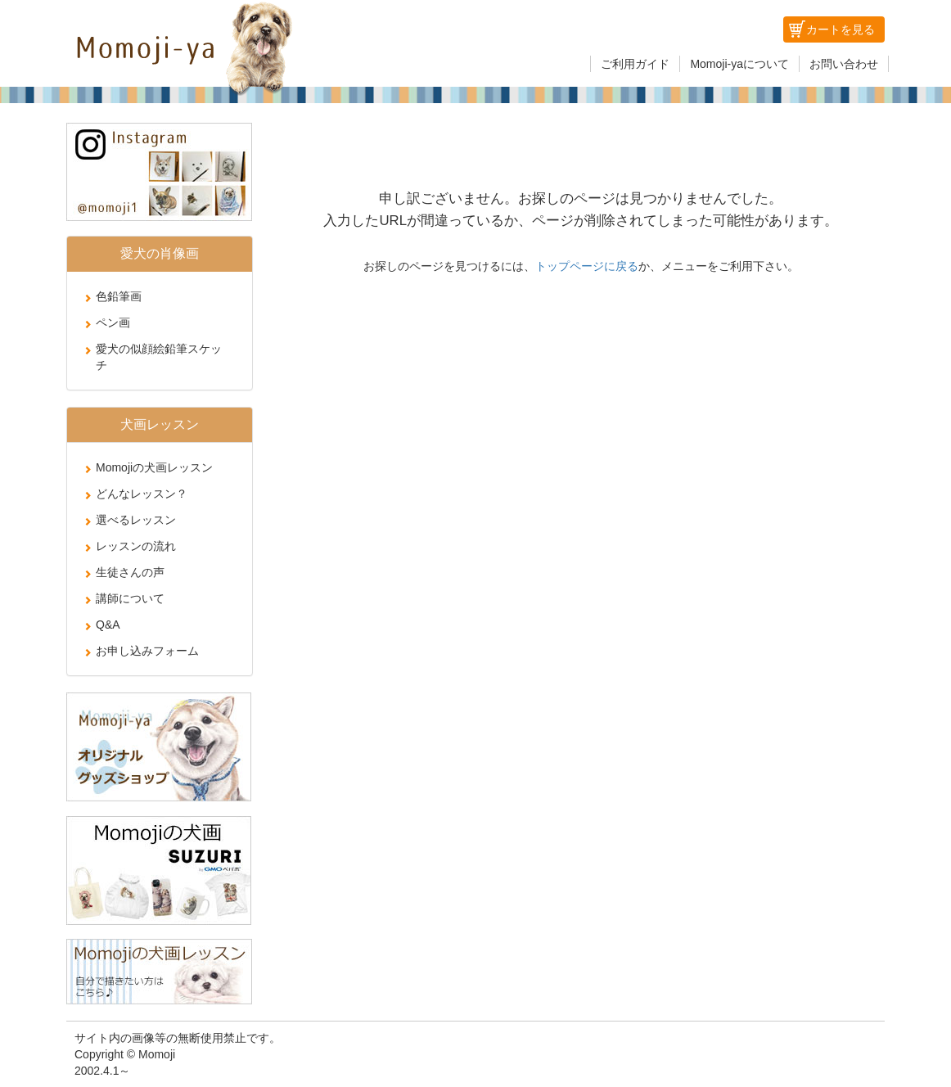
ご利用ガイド (635, 63)
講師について (130, 598)
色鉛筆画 (119, 296)
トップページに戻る (586, 266)
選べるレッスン (136, 519)
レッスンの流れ (136, 546)
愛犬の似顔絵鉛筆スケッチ (159, 357)
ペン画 (113, 322)
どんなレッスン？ (141, 493)
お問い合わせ (843, 63)
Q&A (108, 624)
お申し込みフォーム (147, 650)
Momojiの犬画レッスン (154, 467)
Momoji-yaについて (739, 63)
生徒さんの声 (130, 572)
